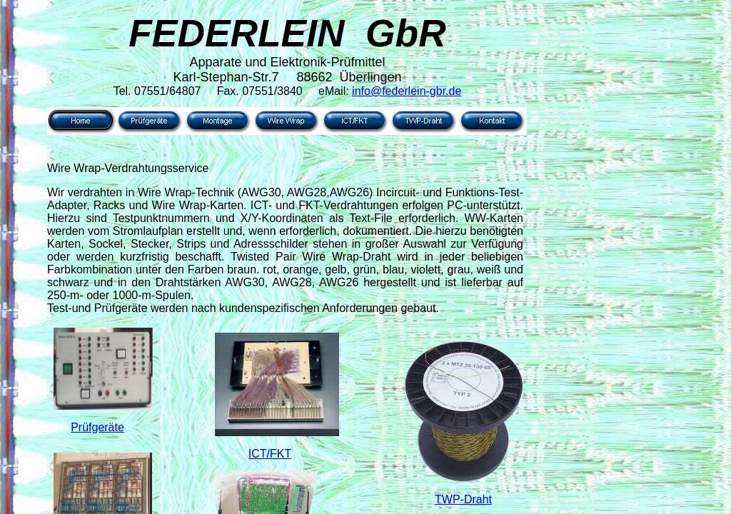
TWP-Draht (463, 499)
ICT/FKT (269, 454)
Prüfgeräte (97, 427)
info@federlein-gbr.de (406, 91)
